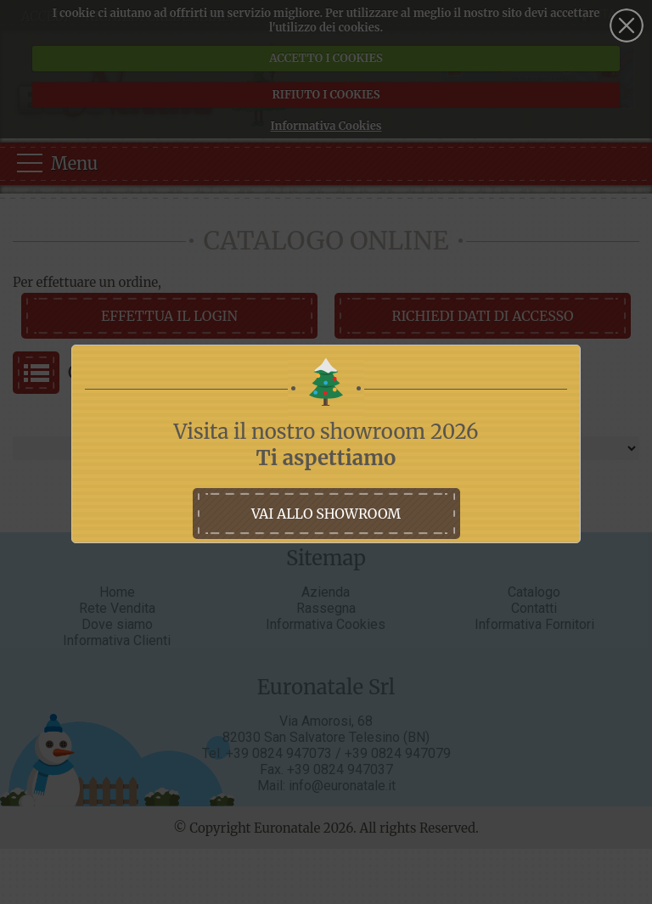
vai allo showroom (326, 513)
